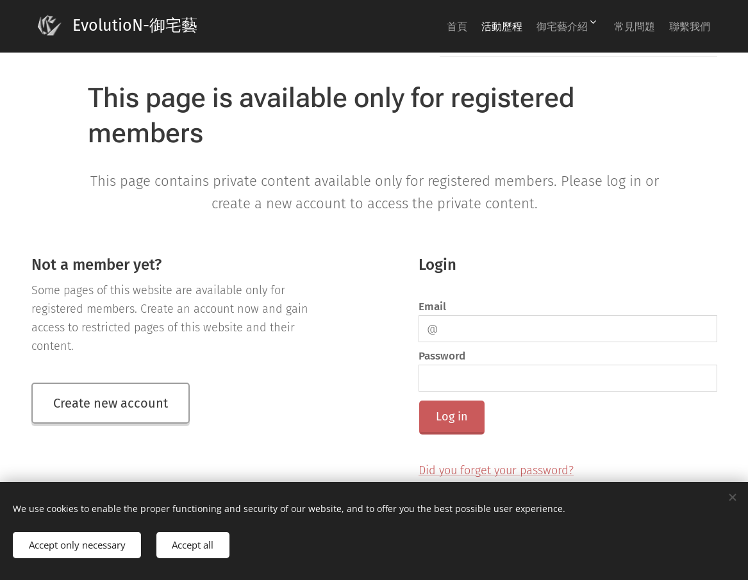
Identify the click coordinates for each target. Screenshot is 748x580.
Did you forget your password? (496, 470)
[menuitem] (420, 26)
